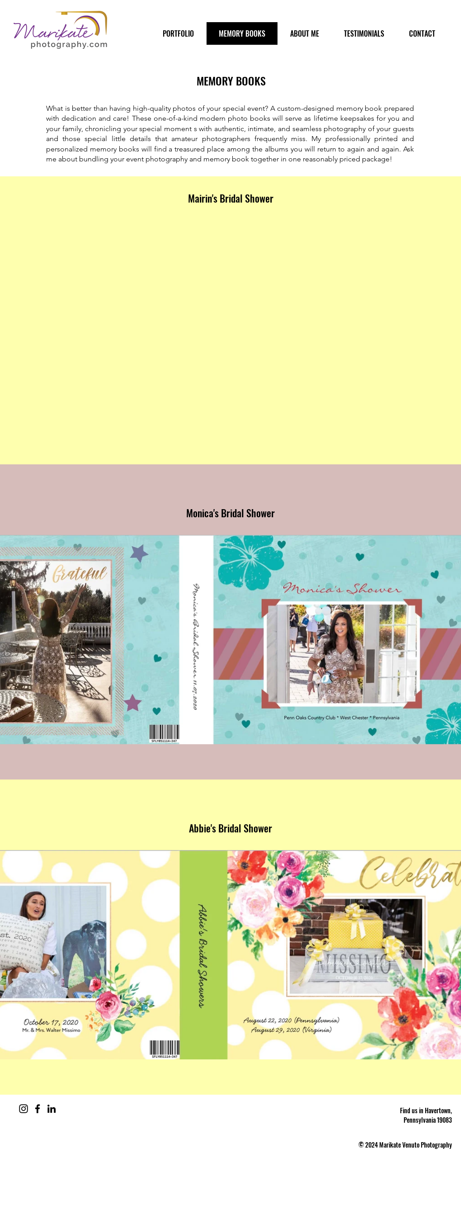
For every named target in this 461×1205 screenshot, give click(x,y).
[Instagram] (23, 1109)
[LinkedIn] (51, 1109)
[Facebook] (37, 1109)
